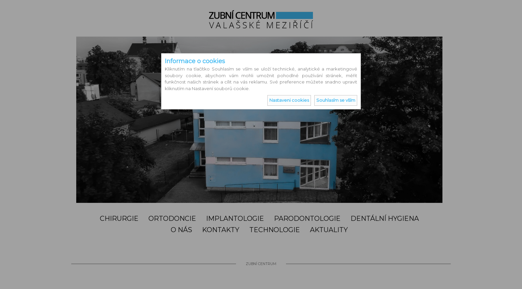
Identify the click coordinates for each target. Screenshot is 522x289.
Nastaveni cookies (289, 100)
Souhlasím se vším (335, 100)
